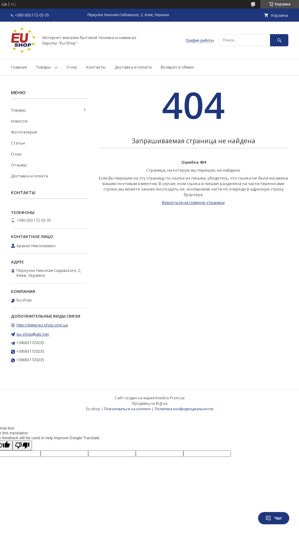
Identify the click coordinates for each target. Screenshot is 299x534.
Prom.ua (177, 397)
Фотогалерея (24, 132)
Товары (43, 67)
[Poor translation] (22, 445)
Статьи (18, 143)
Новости (19, 121)
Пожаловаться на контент (127, 408)
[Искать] (279, 40)
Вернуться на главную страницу (193, 202)
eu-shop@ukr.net (32, 334)
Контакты (96, 67)
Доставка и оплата (133, 67)
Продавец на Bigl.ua (150, 403)
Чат (273, 518)
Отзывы (19, 165)
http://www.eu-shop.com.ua (42, 324)
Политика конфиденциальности (184, 408)
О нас (72, 67)
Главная (19, 67)
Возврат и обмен (177, 67)
